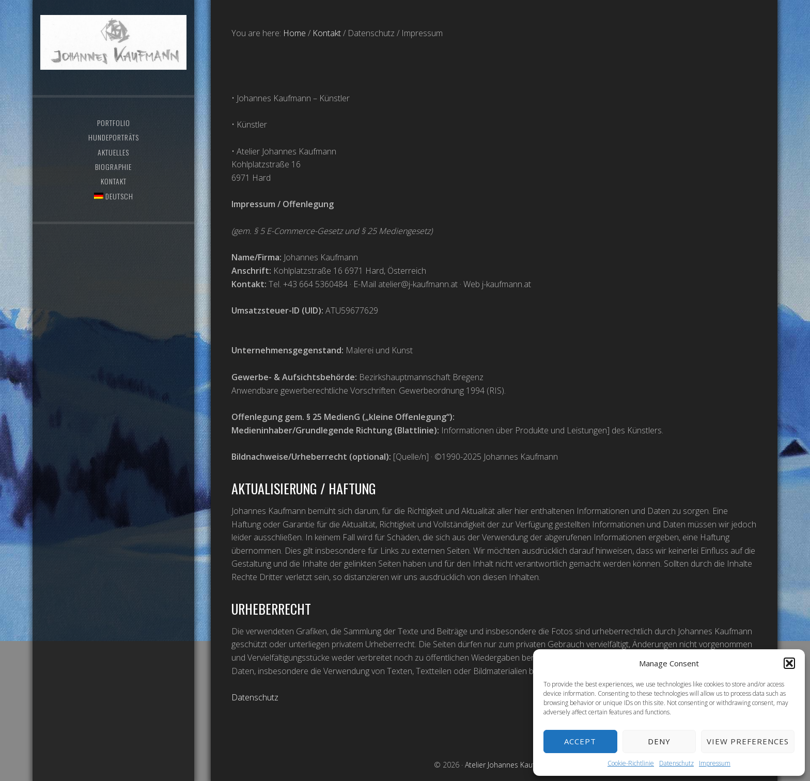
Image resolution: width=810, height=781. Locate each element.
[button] (789, 663)
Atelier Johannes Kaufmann (113, 49)
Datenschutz (676, 763)
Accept (580, 741)
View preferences (748, 741)
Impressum (714, 763)
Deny (659, 741)
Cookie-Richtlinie (631, 763)
